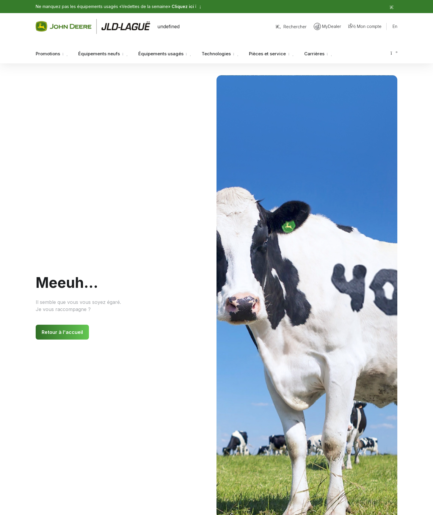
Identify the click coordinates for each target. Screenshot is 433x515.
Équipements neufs (102, 53)
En (395, 26)
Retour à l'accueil (62, 332)
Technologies (220, 53)
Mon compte (365, 26)
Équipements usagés (164, 53)
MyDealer (327, 26)
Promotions (52, 53)
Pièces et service (271, 53)
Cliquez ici (186, 6)
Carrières (318, 53)
